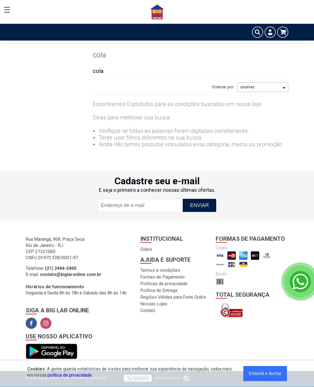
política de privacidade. (69, 375)
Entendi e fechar (265, 373)
